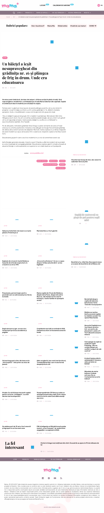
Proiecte (28, 12)
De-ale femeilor (58, 12)
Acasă (8, 17)
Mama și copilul (42, 12)
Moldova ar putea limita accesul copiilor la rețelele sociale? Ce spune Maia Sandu (92, 315)
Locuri (42, 5)
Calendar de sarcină (61, 5)
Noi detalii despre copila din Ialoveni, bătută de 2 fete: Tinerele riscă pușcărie (93, 301)
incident (62, 164)
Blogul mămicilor (74, 12)
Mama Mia (51, 26)
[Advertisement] (34, 192)
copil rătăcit (60, 168)
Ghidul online (62, 26)
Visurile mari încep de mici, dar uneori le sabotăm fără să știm (86, 161)
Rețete (86, 12)
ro (99, 5)
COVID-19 (92, 26)
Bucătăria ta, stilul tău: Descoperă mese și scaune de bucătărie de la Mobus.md (86, 263)
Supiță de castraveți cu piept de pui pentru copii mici (87, 217)
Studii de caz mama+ (78, 26)
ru (102, 5)
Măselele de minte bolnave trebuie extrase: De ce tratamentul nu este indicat (92, 375)
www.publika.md (36, 153)
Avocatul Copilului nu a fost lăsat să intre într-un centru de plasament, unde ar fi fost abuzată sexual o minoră (92, 330)
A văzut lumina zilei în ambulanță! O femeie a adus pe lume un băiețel (92, 361)
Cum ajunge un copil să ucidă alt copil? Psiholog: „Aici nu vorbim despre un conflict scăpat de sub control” (92, 346)
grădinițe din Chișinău (50, 164)
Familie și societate (79, 154)
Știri (19, 12)
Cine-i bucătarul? (37, 26)
